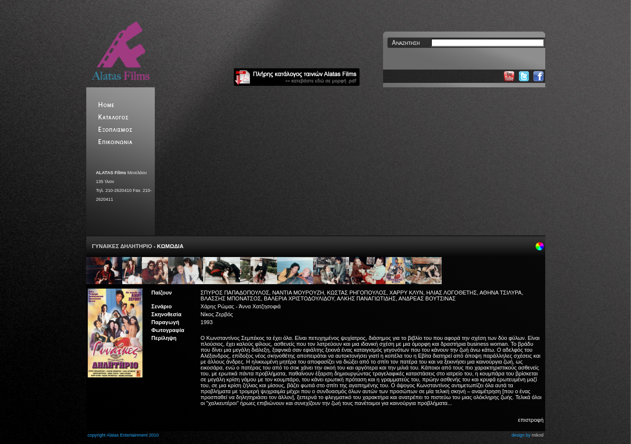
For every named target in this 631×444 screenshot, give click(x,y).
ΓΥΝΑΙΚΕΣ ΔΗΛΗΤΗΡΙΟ (123, 246)
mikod (537, 435)
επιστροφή (531, 420)
